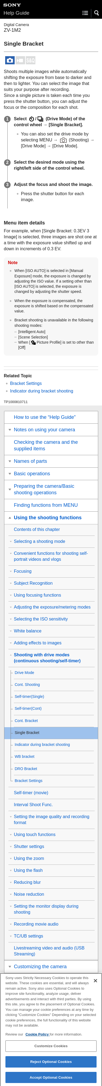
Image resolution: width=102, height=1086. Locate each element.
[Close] (95, 984)
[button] (97, 13)
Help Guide (16, 13)
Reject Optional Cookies (51, 1065)
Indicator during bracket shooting (41, 391)
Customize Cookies (50, 1049)
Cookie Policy (38, 1038)
